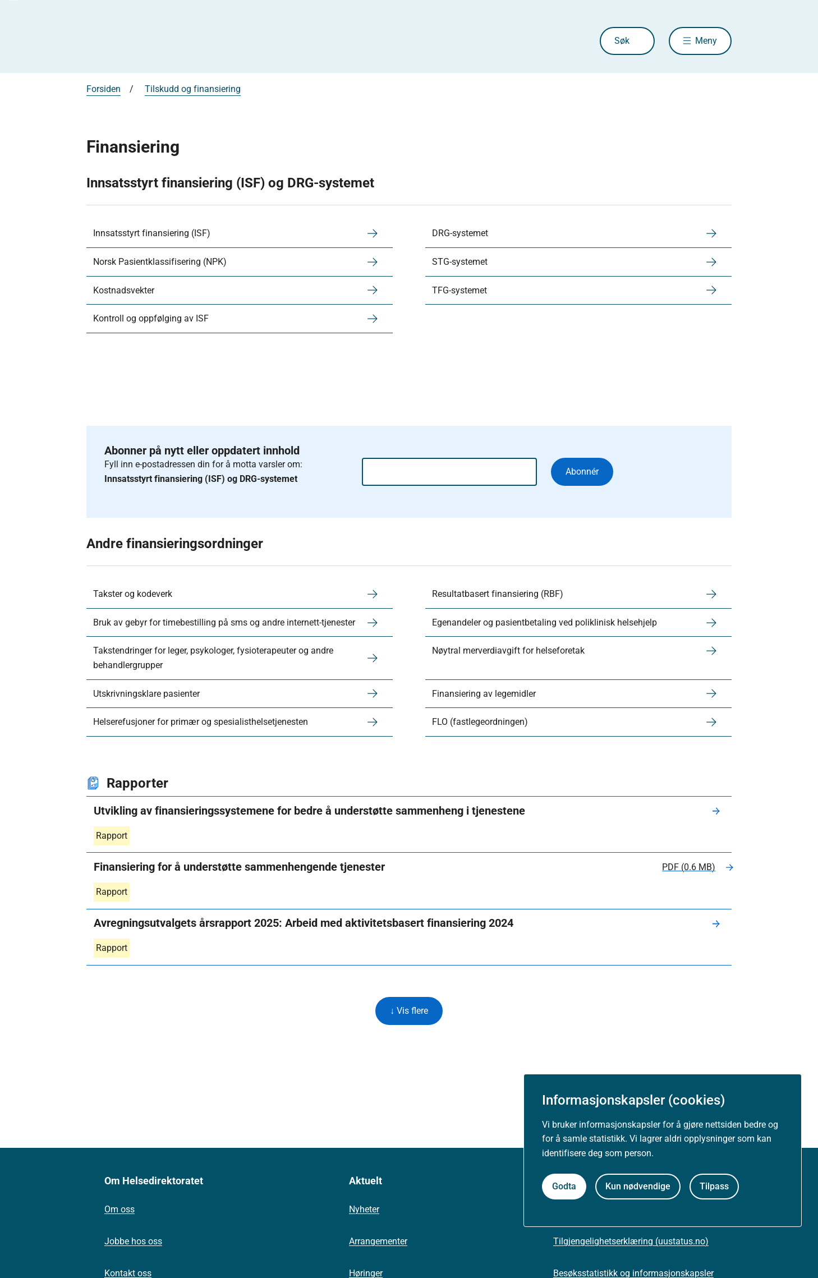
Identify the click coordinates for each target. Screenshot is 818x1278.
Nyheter (364, 1209)
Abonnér (582, 471)
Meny (706, 40)
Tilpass (714, 1186)
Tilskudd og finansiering (193, 89)
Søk (621, 40)
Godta (564, 1186)
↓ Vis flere (409, 1010)
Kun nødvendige (637, 1186)
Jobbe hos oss (133, 1241)
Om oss (119, 1209)
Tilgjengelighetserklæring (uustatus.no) (631, 1241)
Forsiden (103, 89)
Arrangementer (378, 1241)
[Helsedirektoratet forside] (167, 40)
